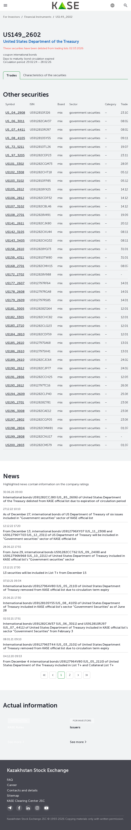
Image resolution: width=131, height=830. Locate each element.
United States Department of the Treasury (41, 41)
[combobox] (112, 5)
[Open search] (125, 5)
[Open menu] (5, 5)
